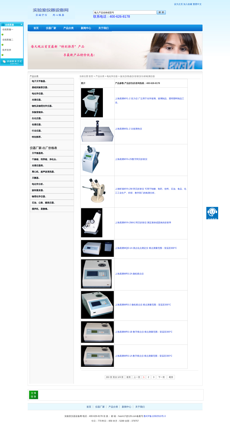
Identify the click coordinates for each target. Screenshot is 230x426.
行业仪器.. (37, 130)
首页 (36, 28)
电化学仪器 (112, 76)
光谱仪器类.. (38, 165)
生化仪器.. (37, 118)
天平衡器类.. (38, 153)
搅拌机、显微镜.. (40, 209)
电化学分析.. (38, 184)
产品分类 (68, 28)
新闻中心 (86, 28)
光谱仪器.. (37, 100)
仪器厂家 (51, 28)
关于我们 (103, 28)
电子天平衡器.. (39, 81)
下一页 (161, 377)
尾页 (171, 377)
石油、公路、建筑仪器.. (43, 202)
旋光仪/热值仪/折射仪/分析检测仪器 (137, 76)
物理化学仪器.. (39, 196)
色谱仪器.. (37, 124)
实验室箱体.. (38, 112)
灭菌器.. (36, 178)
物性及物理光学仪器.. (42, 106)
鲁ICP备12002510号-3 (155, 416)
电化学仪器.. (38, 93)
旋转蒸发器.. (38, 190)
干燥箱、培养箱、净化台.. (44, 159)
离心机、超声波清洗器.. (43, 171)
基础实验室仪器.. (40, 87)
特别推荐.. (37, 137)
